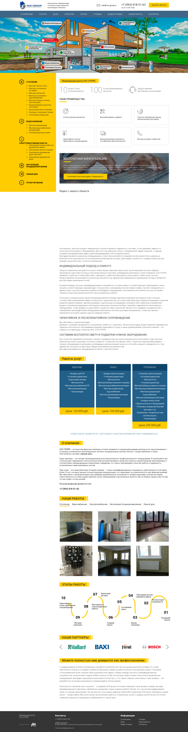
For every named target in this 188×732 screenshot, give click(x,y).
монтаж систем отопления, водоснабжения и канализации (85, 724)
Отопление (65, 504)
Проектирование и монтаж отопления (40, 106)
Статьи (83, 14)
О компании (26, 14)
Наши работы (135, 14)
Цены (55, 14)
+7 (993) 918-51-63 (133, 4)
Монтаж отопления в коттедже (37, 89)
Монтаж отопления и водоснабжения (37, 97)
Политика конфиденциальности (64, 728)
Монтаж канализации (38, 125)
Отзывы (97, 14)
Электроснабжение (98, 504)
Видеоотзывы (115, 14)
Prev (20, 45)
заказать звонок (159, 5)
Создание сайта (24, 724)
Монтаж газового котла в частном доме (39, 101)
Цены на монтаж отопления (40, 110)
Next (167, 45)
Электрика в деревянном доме (39, 158)
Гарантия (69, 14)
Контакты (154, 14)
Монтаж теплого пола (38, 86)
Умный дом (149, 504)
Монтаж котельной (37, 93)
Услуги (43, 14)
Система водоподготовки (39, 133)
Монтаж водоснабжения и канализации (40, 129)
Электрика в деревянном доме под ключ (39, 153)
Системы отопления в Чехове (41, 112)
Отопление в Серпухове (39, 115)
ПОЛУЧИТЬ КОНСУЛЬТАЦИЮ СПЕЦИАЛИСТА (87, 176)
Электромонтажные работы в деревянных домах (41, 146)
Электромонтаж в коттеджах (41, 150)
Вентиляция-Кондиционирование (125, 504)
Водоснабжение (79, 504)
